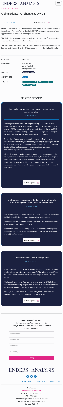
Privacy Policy (27, 381)
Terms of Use (55, 381)
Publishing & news (28, 72)
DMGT (25, 77)
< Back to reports (9, 8)
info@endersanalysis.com (31, 390)
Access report (39, 22)
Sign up (31, 358)
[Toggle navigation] (58, 3)
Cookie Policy (41, 381)
